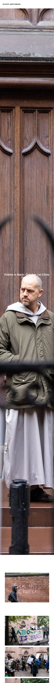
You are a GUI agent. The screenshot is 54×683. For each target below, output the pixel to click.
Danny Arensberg (12, 4)
